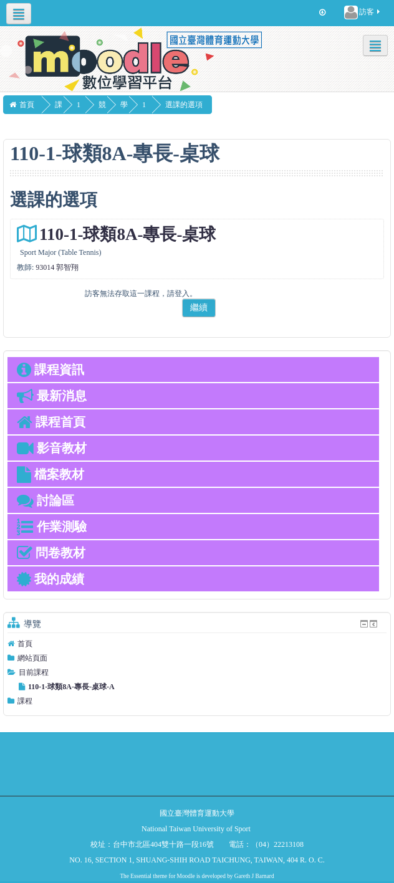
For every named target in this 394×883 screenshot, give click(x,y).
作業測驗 (52, 526)
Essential (140, 876)
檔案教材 (50, 474)
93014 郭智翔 (57, 267)
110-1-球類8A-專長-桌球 (127, 234)
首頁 (24, 643)
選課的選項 (205, 104)
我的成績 (50, 579)
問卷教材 (51, 553)
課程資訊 (50, 369)
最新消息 (52, 396)
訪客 (363, 12)
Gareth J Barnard (254, 876)
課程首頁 (51, 422)
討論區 (45, 500)
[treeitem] (197, 643)
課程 (24, 701)
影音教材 (52, 448)
